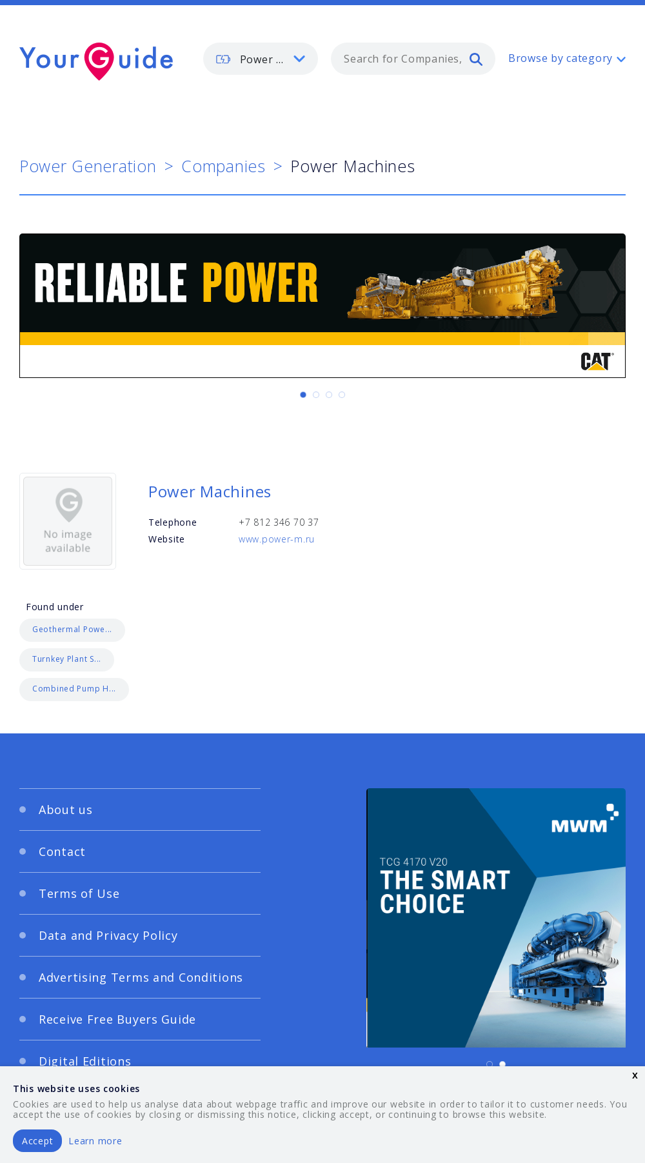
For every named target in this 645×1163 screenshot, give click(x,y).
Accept (37, 1141)
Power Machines (210, 491)
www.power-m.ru (277, 539)
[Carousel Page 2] (316, 395)
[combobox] (413, 59)
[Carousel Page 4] (342, 395)
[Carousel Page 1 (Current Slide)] (303, 395)
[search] (476, 58)
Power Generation (88, 166)
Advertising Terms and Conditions (141, 977)
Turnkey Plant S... (66, 658)
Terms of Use (79, 893)
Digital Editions (85, 1061)
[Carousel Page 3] (329, 395)
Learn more (95, 1141)
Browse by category (560, 58)
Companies (223, 166)
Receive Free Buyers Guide (117, 1019)
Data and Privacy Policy (108, 935)
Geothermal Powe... (72, 629)
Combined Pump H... (74, 688)
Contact (62, 851)
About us (66, 809)
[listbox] (260, 59)
